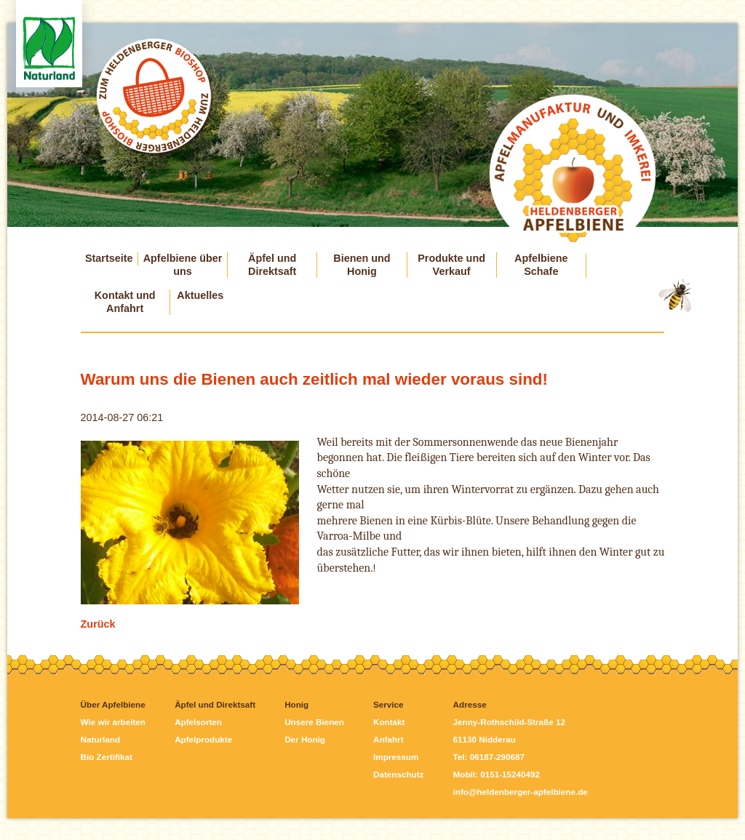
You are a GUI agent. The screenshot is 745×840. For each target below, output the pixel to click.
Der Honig (304, 739)
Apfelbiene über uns (183, 264)
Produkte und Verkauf (451, 264)
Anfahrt (388, 739)
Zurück (98, 624)
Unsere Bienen (314, 722)
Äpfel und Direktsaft (272, 264)
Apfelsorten (198, 722)
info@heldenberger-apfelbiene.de (520, 791)
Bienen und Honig (361, 264)
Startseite (109, 258)
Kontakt (389, 722)
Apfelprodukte (203, 739)
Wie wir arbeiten (113, 722)
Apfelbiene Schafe (541, 264)
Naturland (100, 739)
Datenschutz (398, 774)
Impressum (395, 756)
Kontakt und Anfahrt (125, 301)
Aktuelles (200, 295)
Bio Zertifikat (106, 756)
